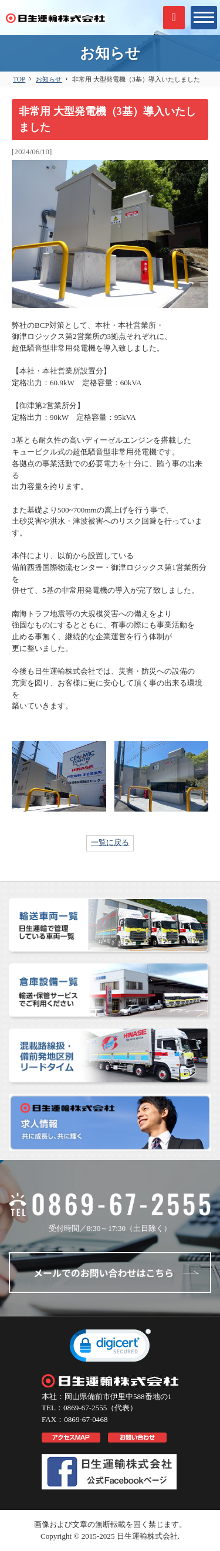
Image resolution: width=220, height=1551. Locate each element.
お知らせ (49, 79)
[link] (110, 1348)
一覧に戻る (110, 842)
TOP (19, 79)
